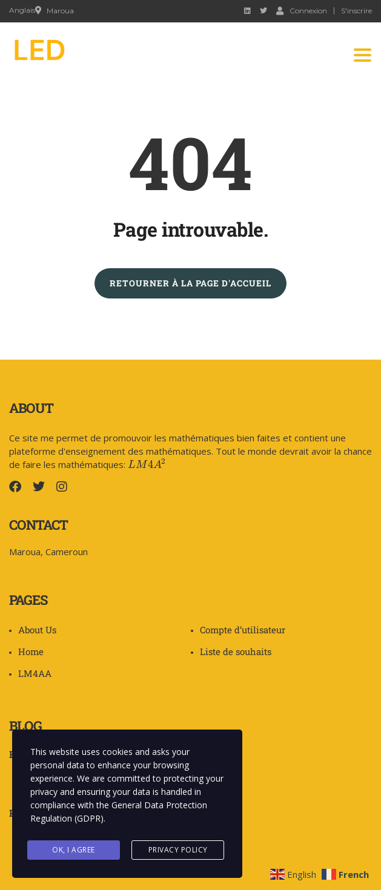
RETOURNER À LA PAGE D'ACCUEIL (190, 283)
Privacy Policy (178, 850)
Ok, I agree (73, 850)
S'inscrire (356, 11)
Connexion (301, 10)
